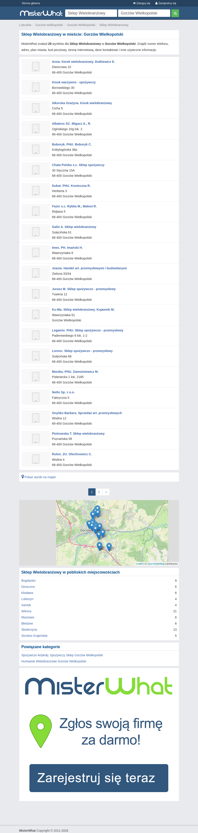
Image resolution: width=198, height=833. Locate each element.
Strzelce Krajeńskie (34, 626)
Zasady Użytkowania (44, 828)
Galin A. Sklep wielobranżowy (73, 223)
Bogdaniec (28, 571)
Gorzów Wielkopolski (81, 25)
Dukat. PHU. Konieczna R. (71, 182)
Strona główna (31, 3)
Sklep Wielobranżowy (114, 25)
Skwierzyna (29, 620)
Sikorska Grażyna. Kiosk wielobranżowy (81, 102)
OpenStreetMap (156, 554)
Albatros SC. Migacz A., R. (71, 122)
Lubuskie (25, 25)
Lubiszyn (27, 590)
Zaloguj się (141, 3)
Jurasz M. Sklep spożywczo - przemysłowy (83, 283)
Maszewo (27, 608)
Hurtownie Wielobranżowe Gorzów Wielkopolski (53, 652)
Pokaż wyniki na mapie (38, 468)
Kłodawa (27, 584)
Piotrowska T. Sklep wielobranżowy (77, 425)
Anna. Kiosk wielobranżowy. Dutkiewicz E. (83, 61)
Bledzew (27, 614)
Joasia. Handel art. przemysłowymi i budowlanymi (88, 263)
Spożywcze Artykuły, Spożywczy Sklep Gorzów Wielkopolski (62, 646)
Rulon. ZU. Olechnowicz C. (71, 445)
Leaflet (139, 554)
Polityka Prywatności (75, 828)
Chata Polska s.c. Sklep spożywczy (77, 162)
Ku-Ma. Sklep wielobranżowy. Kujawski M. (82, 304)
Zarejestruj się (165, 3)
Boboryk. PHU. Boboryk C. (71, 142)
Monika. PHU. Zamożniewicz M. (74, 364)
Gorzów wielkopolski (49, 25)
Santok (26, 596)
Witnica (26, 602)
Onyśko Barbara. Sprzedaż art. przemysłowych (86, 405)
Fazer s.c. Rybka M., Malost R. (74, 203)
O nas (23, 828)
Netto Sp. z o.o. (63, 385)
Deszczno (28, 577)
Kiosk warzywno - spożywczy (73, 81)
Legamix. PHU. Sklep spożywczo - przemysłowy (86, 324)
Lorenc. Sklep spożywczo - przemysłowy (81, 344)
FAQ (95, 828)
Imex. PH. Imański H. (67, 243)
